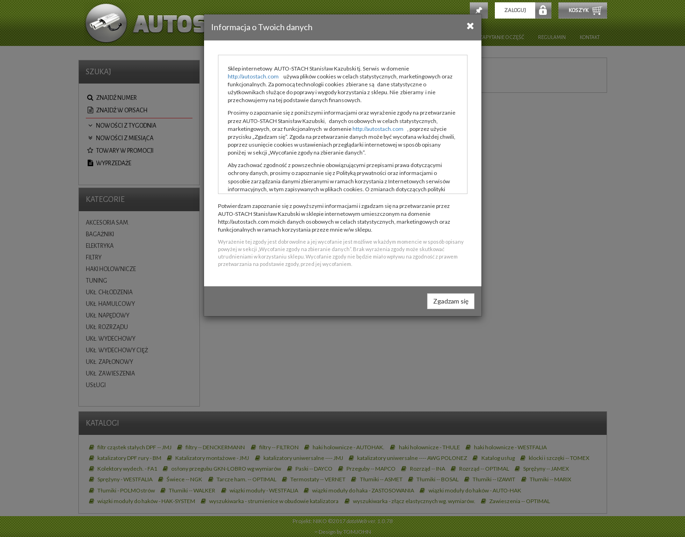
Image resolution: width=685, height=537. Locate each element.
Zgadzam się (450, 301)
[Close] (470, 25)
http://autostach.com (253, 76)
